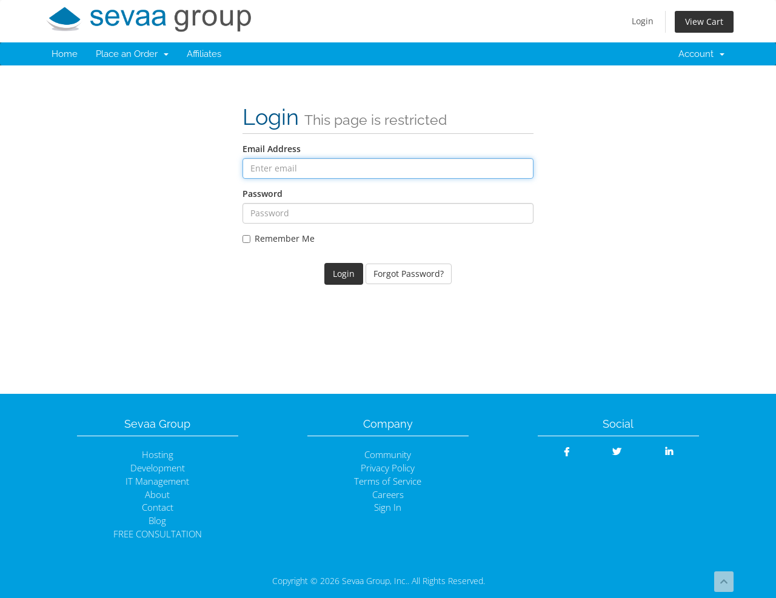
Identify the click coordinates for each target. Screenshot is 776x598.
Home (65, 53)
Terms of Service (387, 481)
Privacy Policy (388, 468)
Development (157, 468)
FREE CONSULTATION (157, 534)
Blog (157, 521)
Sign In (387, 507)
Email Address (271, 148)
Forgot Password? (408, 273)
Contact (157, 507)
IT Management (157, 481)
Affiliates (204, 53)
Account (701, 53)
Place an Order (132, 53)
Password (262, 193)
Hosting (157, 454)
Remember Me (278, 238)
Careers (388, 494)
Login (643, 21)
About (157, 494)
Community (387, 454)
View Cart (704, 21)
